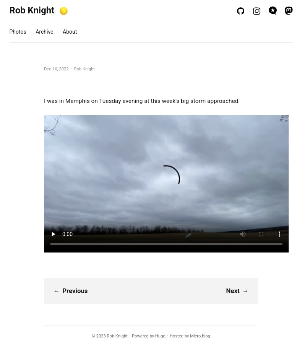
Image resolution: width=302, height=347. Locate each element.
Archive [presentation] (44, 32)
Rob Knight (32, 10)
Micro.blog (200, 336)
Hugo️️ (160, 336)
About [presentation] (70, 32)
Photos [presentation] (18, 32)
